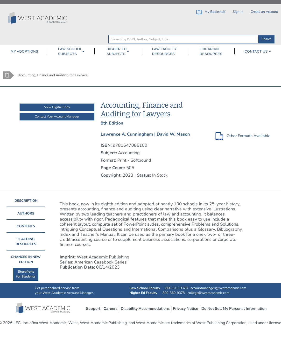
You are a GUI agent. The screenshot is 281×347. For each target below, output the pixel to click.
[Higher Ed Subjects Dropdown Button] (130, 51)
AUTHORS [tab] (25, 213)
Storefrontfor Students (25, 274)
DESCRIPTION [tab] (25, 200)
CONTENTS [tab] (26, 226)
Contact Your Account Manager (57, 116)
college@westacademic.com (208, 293)
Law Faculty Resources (164, 51)
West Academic (43, 308)
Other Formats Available (248, 136)
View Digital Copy (57, 107)
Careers (111, 308)
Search (266, 39)
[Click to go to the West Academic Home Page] (38, 18)
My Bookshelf (210, 11)
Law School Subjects (70, 51)
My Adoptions (24, 51)
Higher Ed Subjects (117, 51)
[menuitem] (24, 51)
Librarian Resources (211, 51)
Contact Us (258, 51)
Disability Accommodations (145, 308)
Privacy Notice (185, 308)
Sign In (238, 11)
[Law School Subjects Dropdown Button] (85, 51)
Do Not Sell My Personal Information (234, 308)
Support (93, 308)
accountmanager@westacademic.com (218, 288)
